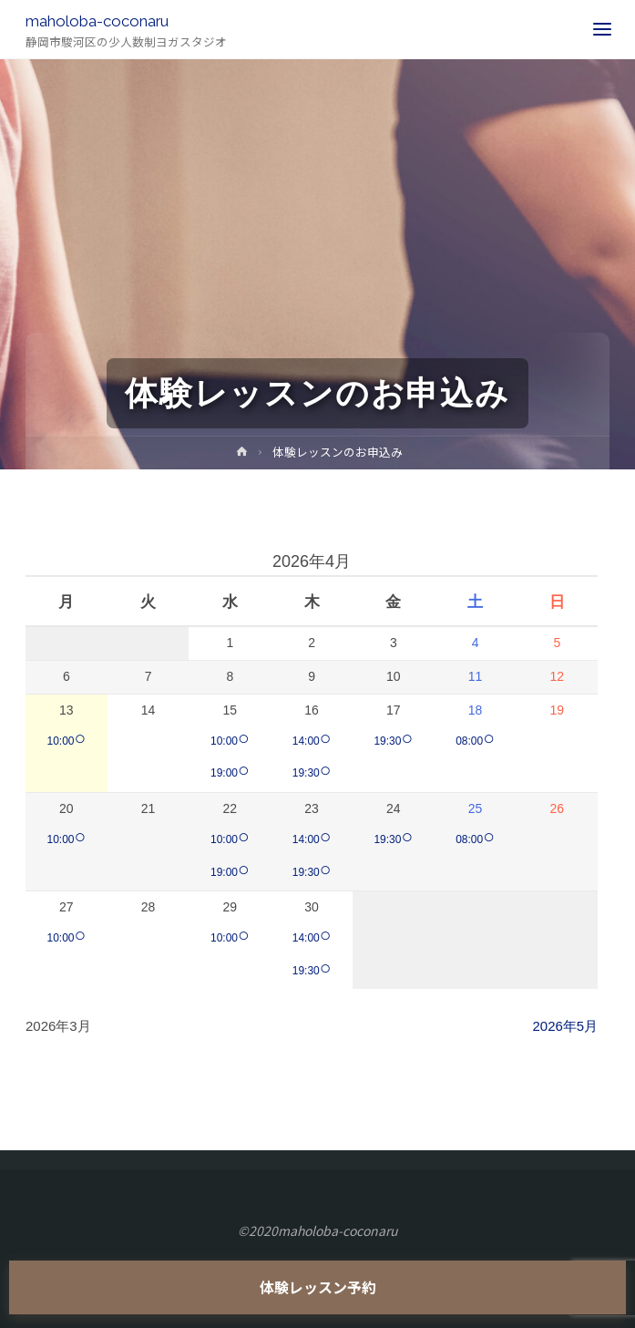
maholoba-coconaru (97, 21)
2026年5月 (565, 1026)
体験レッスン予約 (318, 1287)
